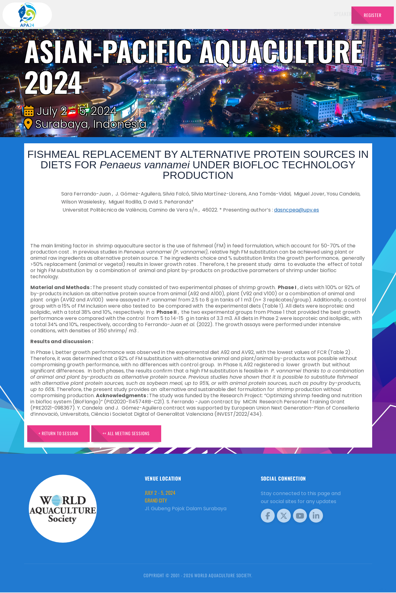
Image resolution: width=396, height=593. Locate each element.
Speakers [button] (181, 14)
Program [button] (303, 14)
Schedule (247, 14)
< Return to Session (60, 434)
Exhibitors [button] (214, 14)
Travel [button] (331, 14)
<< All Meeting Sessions (131, 434)
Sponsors (275, 14)
